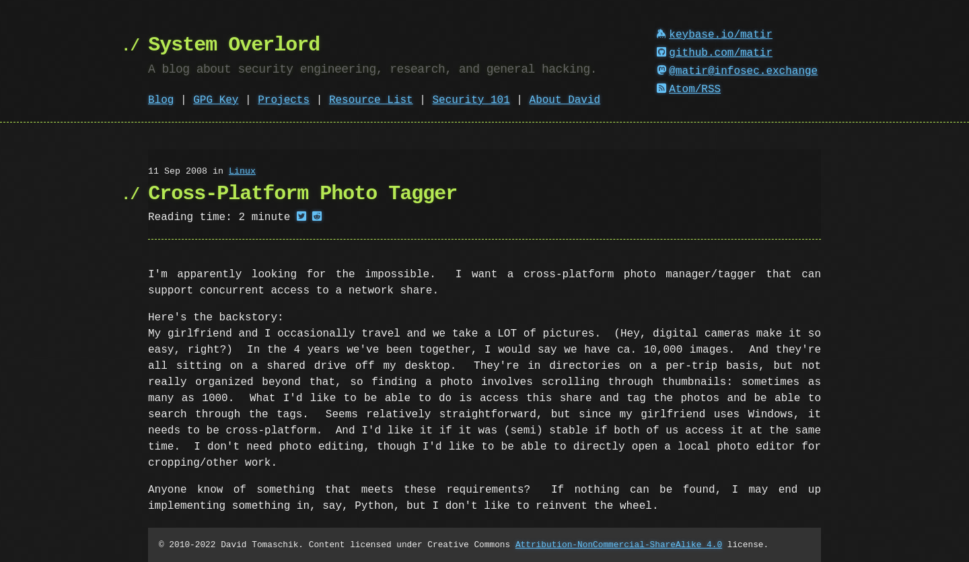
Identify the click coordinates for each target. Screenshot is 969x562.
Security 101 (470, 100)
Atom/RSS (689, 89)
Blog (161, 100)
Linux (242, 172)
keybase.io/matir (715, 35)
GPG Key (215, 100)
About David (565, 100)
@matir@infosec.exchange (737, 71)
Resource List (371, 100)
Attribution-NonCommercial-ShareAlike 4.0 (618, 544)
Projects (284, 100)
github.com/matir (715, 53)
